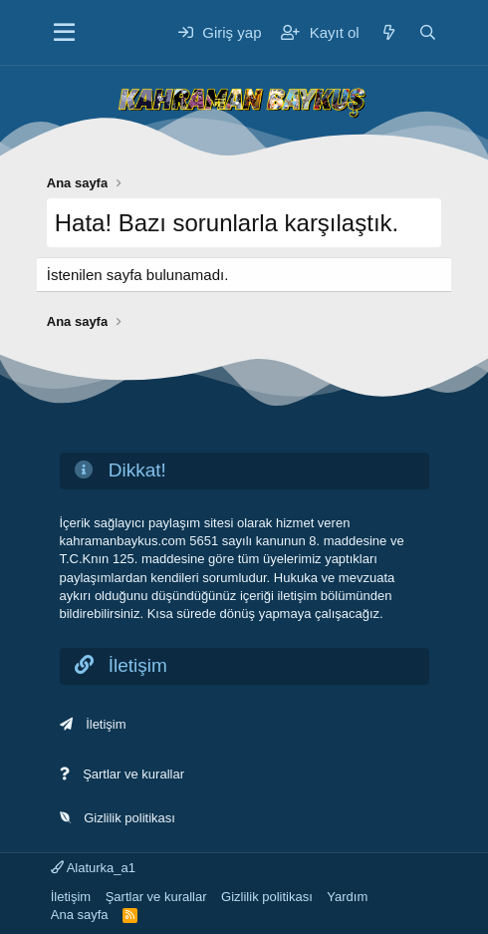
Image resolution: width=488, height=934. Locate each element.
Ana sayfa (80, 914)
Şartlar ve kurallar (133, 774)
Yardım (347, 896)
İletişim (105, 724)
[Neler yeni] (388, 32)
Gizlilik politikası (129, 817)
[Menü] (64, 33)
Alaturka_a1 (93, 867)
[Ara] (427, 32)
